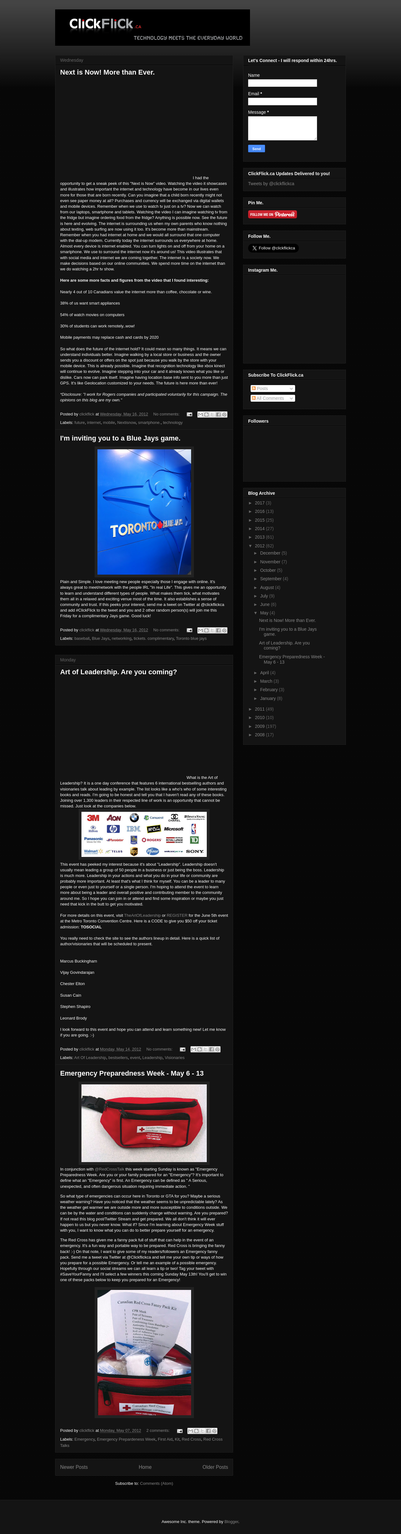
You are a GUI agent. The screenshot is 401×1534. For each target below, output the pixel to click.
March (266, 681)
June (265, 604)
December (270, 553)
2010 (260, 717)
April (265, 672)
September (271, 578)
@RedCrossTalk (109, 1169)
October (268, 570)
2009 (260, 726)
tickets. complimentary (154, 638)
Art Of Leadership (90, 1057)
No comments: (166, 414)
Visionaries (175, 1057)
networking (122, 638)
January (268, 698)
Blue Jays (100, 638)
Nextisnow (126, 422)
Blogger (231, 1521)
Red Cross (191, 1439)
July (264, 595)
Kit (177, 1439)
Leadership (152, 1057)
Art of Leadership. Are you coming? (118, 672)
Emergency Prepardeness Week (126, 1439)
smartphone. (149, 422)
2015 (260, 520)
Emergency (85, 1439)
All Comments (268, 398)
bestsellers (118, 1057)
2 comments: (158, 1430)
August (267, 587)
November (270, 561)
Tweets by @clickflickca (271, 183)
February (269, 689)
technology (173, 422)
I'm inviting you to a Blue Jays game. (120, 438)
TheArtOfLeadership (142, 915)
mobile (109, 422)
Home (145, 1467)
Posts (260, 388)
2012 (260, 545)
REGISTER (177, 915)
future (80, 422)
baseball (82, 638)
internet (94, 422)
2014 (260, 528)
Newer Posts (74, 1467)
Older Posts (215, 1467)
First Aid (165, 1439)
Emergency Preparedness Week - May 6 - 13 (132, 1073)
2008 (260, 734)
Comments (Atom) (156, 1483)
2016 (260, 511)
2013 (260, 537)
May (264, 612)
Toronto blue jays (191, 638)
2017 (260, 502)
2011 (260, 709)
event (135, 1057)
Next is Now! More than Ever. (107, 72)
